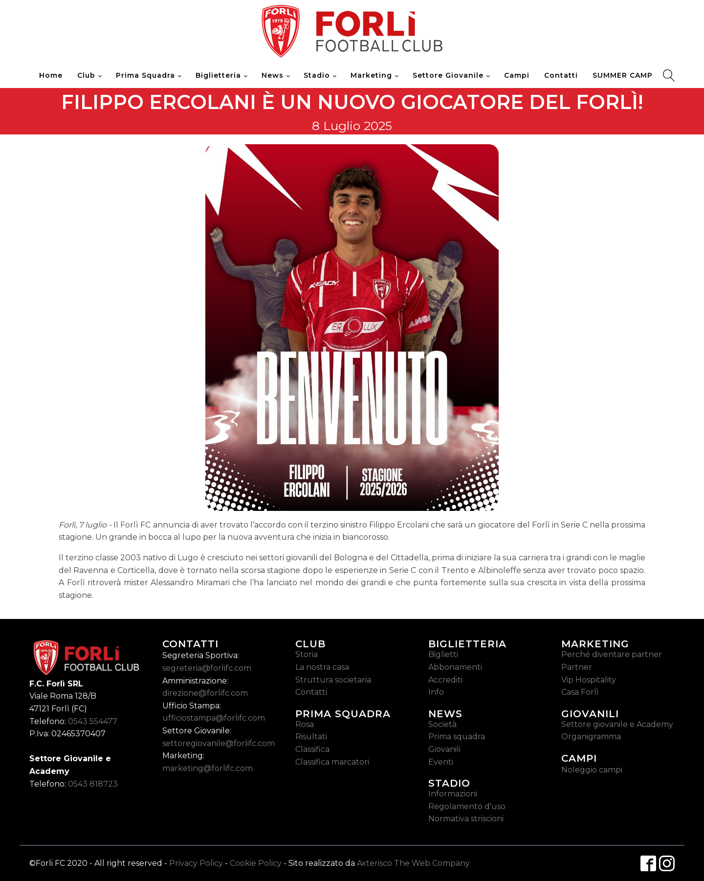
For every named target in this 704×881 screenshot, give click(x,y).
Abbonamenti (455, 667)
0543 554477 (92, 721)
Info (436, 692)
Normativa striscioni (466, 818)
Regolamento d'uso (467, 806)
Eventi (440, 762)
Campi (516, 75)
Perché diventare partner (611, 654)
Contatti (561, 75)
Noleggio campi (591, 769)
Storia (306, 654)
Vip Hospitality (588, 679)
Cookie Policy (256, 863)
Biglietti (443, 654)
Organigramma (591, 736)
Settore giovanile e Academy (617, 724)
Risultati (311, 736)
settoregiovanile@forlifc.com (218, 743)
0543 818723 (93, 784)
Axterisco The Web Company (413, 863)
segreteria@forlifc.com (206, 668)
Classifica (312, 749)
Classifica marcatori (332, 762)
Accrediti (445, 679)
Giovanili (444, 749)
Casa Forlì (580, 692)
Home (51, 75)
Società (442, 724)
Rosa (304, 724)
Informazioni (452, 793)
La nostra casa (322, 667)
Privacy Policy (196, 863)
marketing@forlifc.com (207, 768)
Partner (576, 667)
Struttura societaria (333, 679)
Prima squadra (456, 736)
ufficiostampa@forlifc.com (213, 718)
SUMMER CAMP (623, 75)
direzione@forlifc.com (205, 693)
